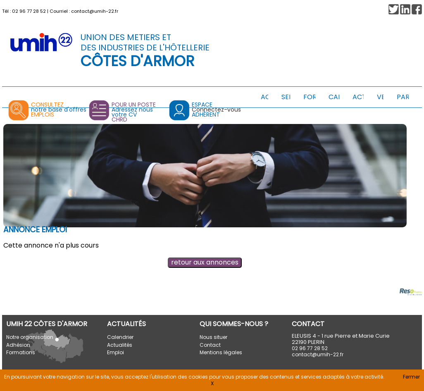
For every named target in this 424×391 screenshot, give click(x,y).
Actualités (119, 344)
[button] (417, 9)
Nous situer (213, 337)
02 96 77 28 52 (29, 11)
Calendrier (120, 337)
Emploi (115, 352)
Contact (210, 344)
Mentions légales (221, 352)
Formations (20, 352)
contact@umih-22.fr (94, 11)
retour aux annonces (204, 262)
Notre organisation (29, 337)
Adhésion (18, 344)
